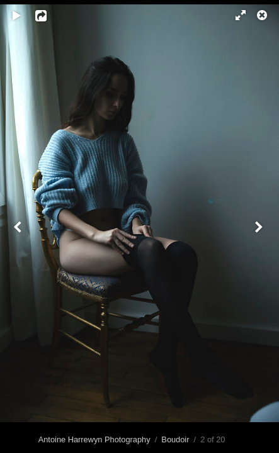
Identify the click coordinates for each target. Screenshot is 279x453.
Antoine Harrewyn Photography (94, 439)
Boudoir (175, 439)
